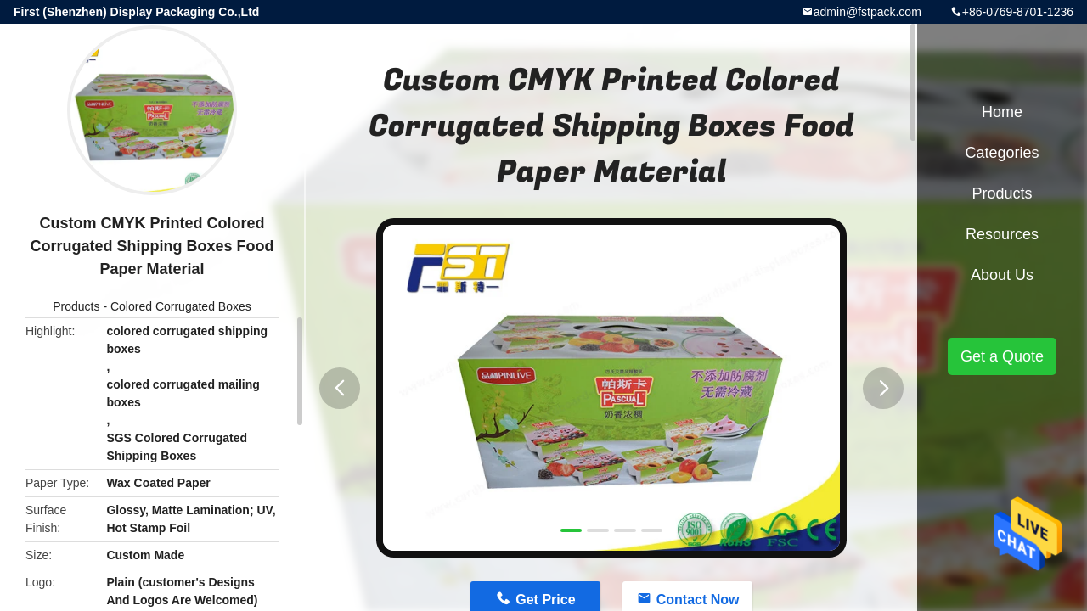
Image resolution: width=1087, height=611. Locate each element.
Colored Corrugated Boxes (180, 306)
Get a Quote (1002, 356)
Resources (1002, 234)
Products (76, 306)
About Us (1002, 274)
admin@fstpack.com (867, 12)
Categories (1002, 152)
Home (1002, 112)
